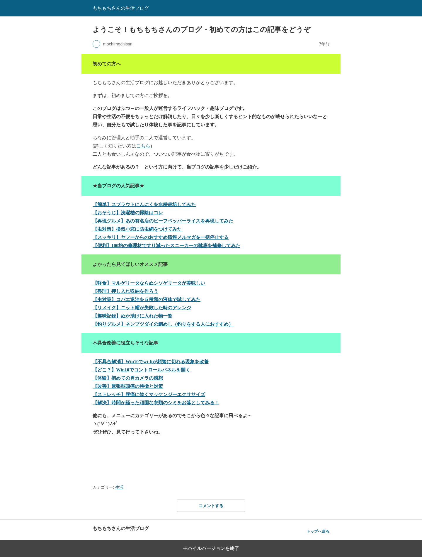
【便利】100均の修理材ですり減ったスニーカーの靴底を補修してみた (166, 245)
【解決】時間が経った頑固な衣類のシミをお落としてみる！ (156, 402)
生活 (119, 487)
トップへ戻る (318, 531)
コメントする (211, 505)
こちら (143, 145)
